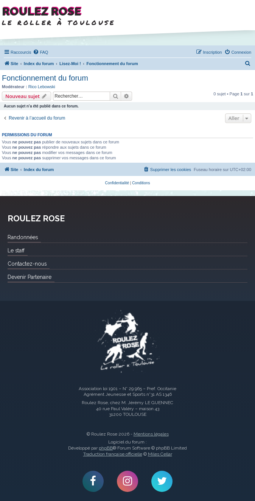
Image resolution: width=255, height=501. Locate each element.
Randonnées (23, 237)
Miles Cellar (160, 454)
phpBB (106, 448)
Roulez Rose (127, 342)
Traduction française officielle (112, 454)
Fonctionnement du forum (45, 78)
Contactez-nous (27, 264)
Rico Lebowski (41, 86)
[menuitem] (40, 52)
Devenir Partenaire (29, 277)
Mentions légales (151, 434)
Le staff (16, 250)
